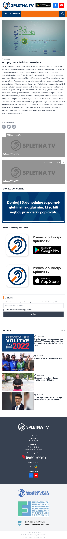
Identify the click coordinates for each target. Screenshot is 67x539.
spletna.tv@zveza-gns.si (34, 449)
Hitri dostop (11, 13)
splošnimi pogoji (20, 310)
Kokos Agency (40, 537)
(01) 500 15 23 (34, 447)
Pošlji (33, 314)
